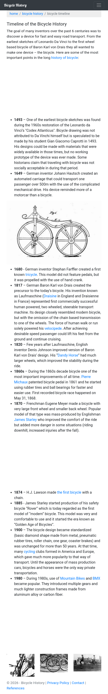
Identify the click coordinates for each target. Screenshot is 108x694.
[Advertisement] (54, 89)
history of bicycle (64, 58)
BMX (96, 578)
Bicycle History (15, 5)
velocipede (53, 328)
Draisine (50, 296)
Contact (78, 683)
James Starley (25, 420)
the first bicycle (69, 492)
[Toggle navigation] (99, 5)
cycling (29, 552)
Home (14, 14)
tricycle (31, 275)
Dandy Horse (68, 355)
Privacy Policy (58, 683)
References (15, 688)
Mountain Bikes (72, 578)
